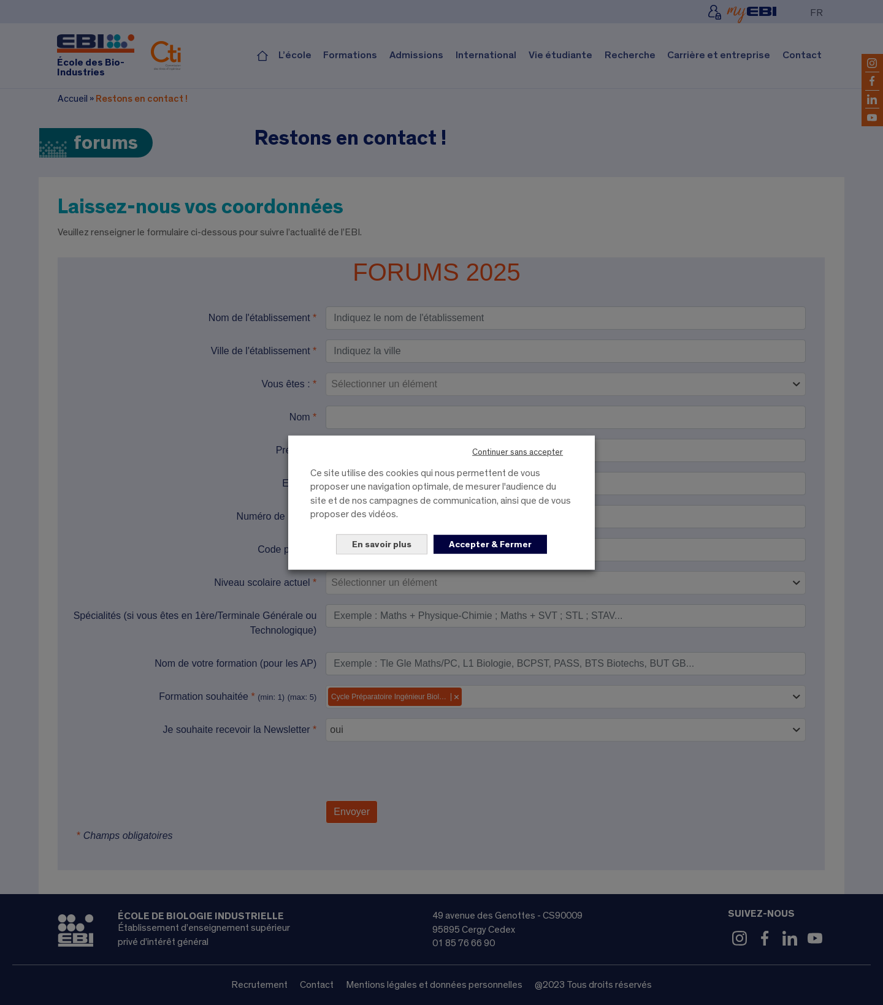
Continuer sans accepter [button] (517, 452)
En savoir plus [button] (381, 543)
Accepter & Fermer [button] (490, 543)
